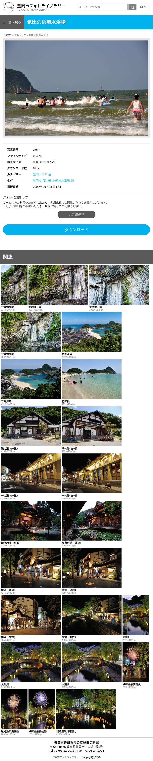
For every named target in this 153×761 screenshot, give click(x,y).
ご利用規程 (76, 214)
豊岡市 (37, 180)
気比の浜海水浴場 (58, 180)
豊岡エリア (40, 174)
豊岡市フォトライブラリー (66, 757)
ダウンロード (76, 229)
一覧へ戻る (13, 22)
